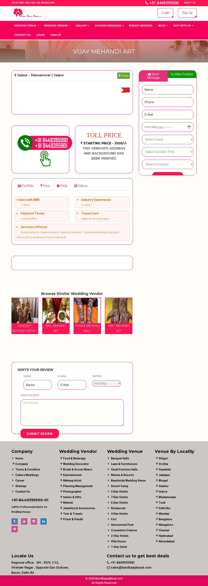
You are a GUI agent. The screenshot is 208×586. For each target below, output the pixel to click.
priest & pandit (73, 519)
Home (19, 458)
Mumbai (164, 513)
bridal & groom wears (77, 469)
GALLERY (81, 25)
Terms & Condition (27, 469)
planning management (78, 486)
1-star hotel (119, 546)
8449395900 (31, 500)
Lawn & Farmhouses (124, 464)
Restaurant (118, 508)
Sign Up (187, 13)
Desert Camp (119, 486)
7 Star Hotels (119, 497)
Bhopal (163, 480)
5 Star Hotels (119, 502)
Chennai (164, 530)
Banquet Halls (120, 458)
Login (165, 13)
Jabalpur (164, 475)
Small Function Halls (124, 469)
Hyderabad (166, 535)
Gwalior (164, 486)
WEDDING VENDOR (56, 25)
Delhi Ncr (165, 508)
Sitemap (20, 486)
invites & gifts (72, 497)
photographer (72, 491)
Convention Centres (124, 530)
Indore (163, 491)
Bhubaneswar (167, 497)
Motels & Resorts (122, 475)
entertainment (72, 475)
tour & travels (73, 513)
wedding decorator (76, 464)
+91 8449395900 (162, 3)
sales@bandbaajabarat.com (129, 567)
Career (19, 480)
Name (27, 376)
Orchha (163, 464)
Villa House (118, 541)
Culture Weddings (108, 25)
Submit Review (40, 434)
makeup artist (72, 480)
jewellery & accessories (79, 508)
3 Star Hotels (119, 491)
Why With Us (182, 25)
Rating (97, 376)
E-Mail (62, 376)
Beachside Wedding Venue (128, 480)
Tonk (162, 502)
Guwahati (165, 469)
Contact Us (22, 35)
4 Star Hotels (119, 513)
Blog (161, 25)
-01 (45, 500)
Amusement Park (122, 524)
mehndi (68, 502)
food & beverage (74, 458)
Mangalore (166, 524)
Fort (114, 519)
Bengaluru (165, 519)
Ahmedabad (166, 541)
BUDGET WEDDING (140, 25)
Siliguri (163, 458)
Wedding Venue (25, 25)
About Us (190, 2)
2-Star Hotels (120, 535)
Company (21, 464)
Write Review (30, 395)
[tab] (26, 186)
